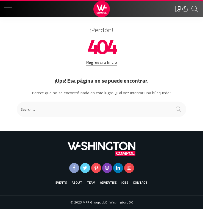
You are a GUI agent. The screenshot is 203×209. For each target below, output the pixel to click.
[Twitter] (85, 168)
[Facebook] (74, 168)
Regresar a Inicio (101, 62)
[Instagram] (107, 168)
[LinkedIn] (118, 168)
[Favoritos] (176, 9)
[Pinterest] (96, 168)
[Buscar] (193, 9)
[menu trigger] (11, 9)
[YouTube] (129, 168)
